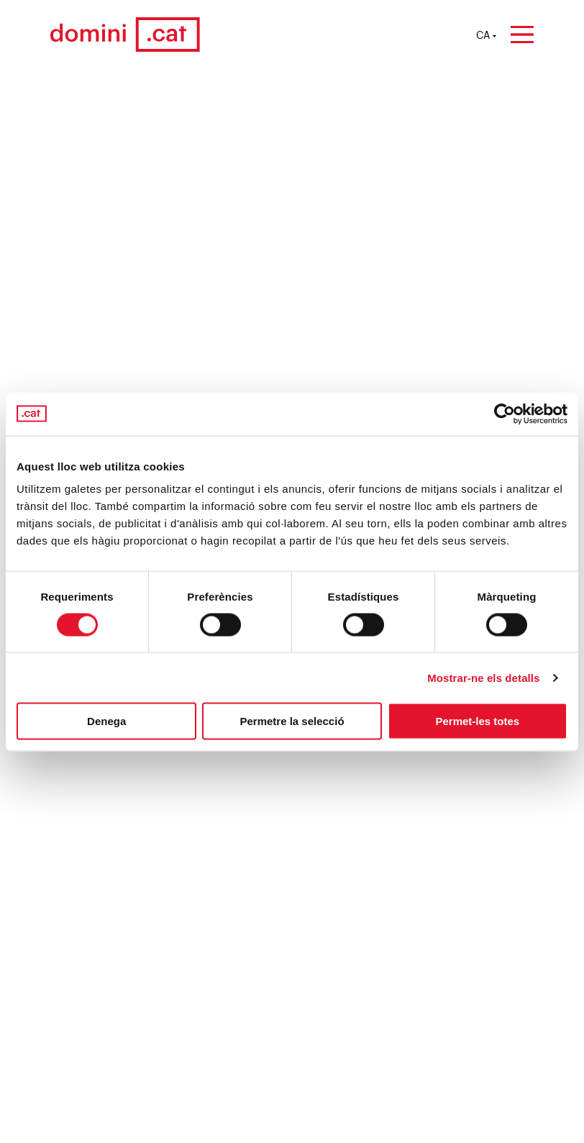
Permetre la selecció (291, 721)
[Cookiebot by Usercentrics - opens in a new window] (504, 413)
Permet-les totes (477, 721)
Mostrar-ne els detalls (483, 677)
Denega (106, 721)
